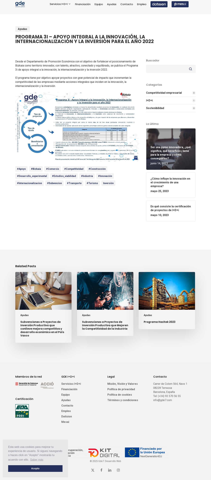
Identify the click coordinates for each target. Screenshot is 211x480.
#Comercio (52, 169)
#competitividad (73, 169)
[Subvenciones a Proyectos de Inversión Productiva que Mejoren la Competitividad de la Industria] (105, 304)
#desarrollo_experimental (32, 176)
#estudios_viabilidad (64, 176)
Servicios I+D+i (71, 383)
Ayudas (22, 29)
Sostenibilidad (155, 108)
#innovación (105, 176)
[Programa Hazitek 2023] (167, 300)
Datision (66, 416)
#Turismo (92, 183)
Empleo (66, 411)
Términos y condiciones (122, 400)
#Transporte (74, 183)
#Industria (87, 176)
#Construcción (97, 169)
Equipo (65, 394)
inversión (108, 183)
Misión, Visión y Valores (122, 383)
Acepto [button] (35, 468)
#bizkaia (36, 169)
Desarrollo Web (113, 461)
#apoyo (21, 169)
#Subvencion (54, 183)
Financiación (69, 389)
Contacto (67, 405)
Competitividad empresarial (164, 92)
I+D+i (149, 100)
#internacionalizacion (29, 183)
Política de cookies (119, 394)
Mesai (65, 422)
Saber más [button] (36, 459)
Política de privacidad (121, 389)
